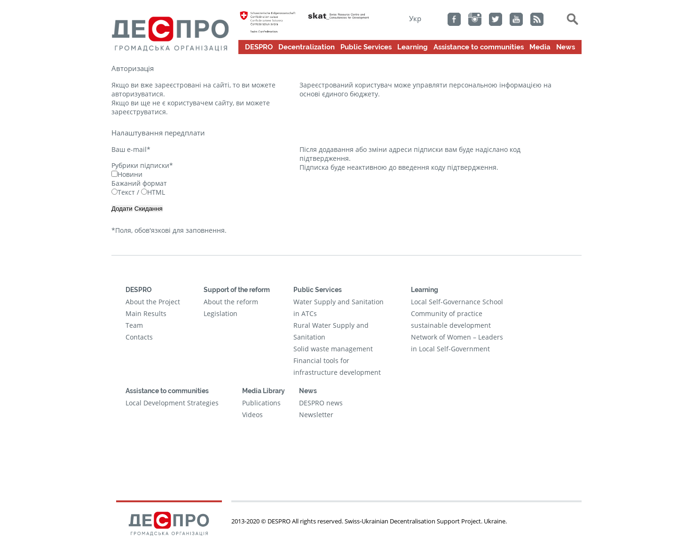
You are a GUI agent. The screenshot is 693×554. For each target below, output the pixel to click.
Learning (412, 47)
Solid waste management (333, 348)
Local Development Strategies (172, 402)
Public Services (366, 47)
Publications (261, 402)
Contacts (139, 336)
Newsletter (316, 414)
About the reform (231, 301)
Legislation (220, 313)
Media (540, 47)
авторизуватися (137, 93)
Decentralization (306, 47)
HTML (153, 192)
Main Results (146, 313)
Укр (415, 18)
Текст (123, 192)
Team (134, 325)
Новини (126, 174)
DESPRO (259, 47)
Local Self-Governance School (457, 301)
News (565, 47)
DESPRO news (321, 402)
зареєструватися (138, 111)
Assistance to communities (478, 47)
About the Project (153, 301)
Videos (252, 414)
